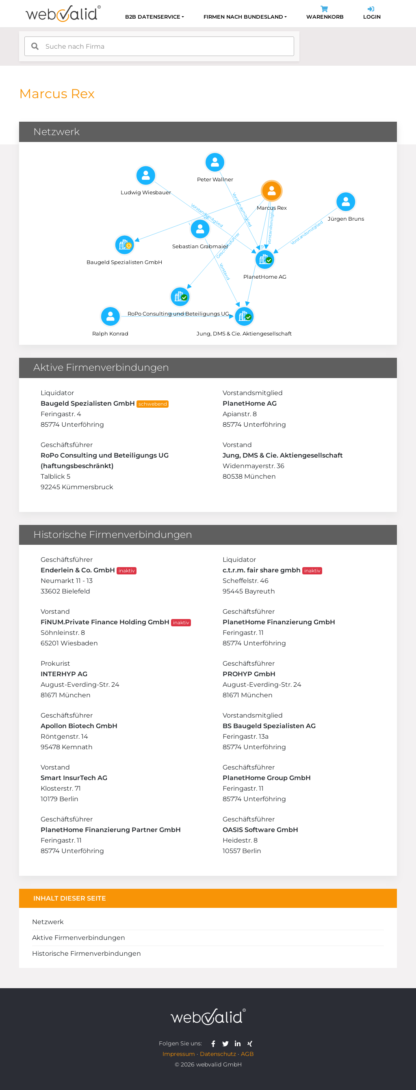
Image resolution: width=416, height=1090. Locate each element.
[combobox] (159, 46)
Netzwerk (48, 922)
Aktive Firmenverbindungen (78, 938)
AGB (247, 1054)
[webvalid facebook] (215, 1043)
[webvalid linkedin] (239, 1043)
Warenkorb (325, 13)
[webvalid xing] (251, 1043)
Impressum (178, 1054)
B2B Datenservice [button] (152, 17)
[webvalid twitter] (227, 1043)
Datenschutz (218, 1054)
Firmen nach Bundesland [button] (243, 17)
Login (371, 13)
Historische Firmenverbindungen (86, 953)
